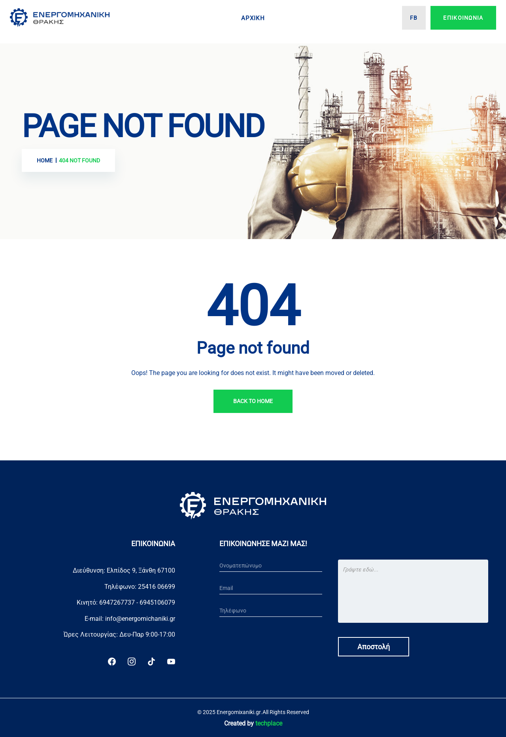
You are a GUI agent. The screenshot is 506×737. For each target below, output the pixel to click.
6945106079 (157, 602)
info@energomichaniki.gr (140, 618)
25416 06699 (156, 586)
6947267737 (117, 602)
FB (414, 18)
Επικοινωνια (463, 18)
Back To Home (253, 401)
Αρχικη (253, 18)
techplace (268, 723)
